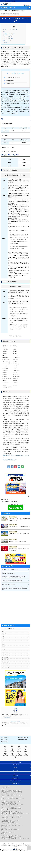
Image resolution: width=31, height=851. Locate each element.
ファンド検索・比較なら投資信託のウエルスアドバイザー (11, 811)
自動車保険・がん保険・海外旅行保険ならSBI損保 (10, 801)
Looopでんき (5, 368)
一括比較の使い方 (4, 737)
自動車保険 (5, 747)
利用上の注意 (5, 42)
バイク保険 (25, 747)
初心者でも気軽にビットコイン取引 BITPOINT (9, 793)
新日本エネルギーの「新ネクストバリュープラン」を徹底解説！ (19, 549)
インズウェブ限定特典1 (8, 36)
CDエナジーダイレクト (7, 363)
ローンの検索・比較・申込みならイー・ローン (9, 820)
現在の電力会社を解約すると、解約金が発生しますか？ (14, 588)
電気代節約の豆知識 (22, 739)
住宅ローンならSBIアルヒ (5, 813)
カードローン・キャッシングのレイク (8, 814)
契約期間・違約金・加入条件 (9, 33)
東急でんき (15, 378)
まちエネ (5, 384)
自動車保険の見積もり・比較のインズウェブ (9, 821)
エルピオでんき (16, 357)
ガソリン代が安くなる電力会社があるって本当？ (19, 526)
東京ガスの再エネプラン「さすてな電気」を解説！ (19, 534)
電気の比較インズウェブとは (15, 762)
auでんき (15, 361)
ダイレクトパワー (6, 359)
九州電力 (15, 353)
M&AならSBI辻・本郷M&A (5, 839)
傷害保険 (5, 750)
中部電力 (5, 351)
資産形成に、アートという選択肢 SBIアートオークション (11, 795)
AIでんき (5, 355)
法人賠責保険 (26, 754)
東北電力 (15, 349)
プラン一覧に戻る (15, 336)
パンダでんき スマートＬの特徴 (10, 29)
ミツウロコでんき (6, 361)
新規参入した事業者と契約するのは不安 (12, 580)
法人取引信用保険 (15, 758)
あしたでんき (5, 370)
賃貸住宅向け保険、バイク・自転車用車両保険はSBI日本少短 (12, 804)
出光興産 (5, 372)
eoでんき (5, 365)
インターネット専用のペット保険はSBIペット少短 (10, 807)
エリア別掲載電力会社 (7, 387)
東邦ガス (15, 380)
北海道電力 (5, 349)
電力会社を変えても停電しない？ (10, 569)
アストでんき (16, 355)
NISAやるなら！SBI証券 (5, 790)
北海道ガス (15, 382)
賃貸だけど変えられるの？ (8, 573)
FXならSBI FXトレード (5, 792)
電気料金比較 (19, 750)
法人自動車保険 (5, 754)
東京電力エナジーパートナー (7, 346)
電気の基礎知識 (4, 741)
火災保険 (19, 747)
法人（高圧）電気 (19, 754)
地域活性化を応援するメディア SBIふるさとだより (10, 823)
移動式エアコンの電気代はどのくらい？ (17, 541)
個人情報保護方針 (15, 778)
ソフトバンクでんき (7, 378)
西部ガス (5, 376)
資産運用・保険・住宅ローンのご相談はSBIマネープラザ (11, 812)
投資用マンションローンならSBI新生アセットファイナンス (11, 817)
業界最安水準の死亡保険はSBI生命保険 (8, 802)
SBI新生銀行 (3, 798)
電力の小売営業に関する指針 (10, 460)
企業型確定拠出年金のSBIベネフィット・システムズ (10, 837)
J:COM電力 (15, 365)
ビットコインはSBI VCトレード (16, 792)
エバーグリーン (16, 372)
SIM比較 (25, 750)
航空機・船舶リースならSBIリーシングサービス (20, 838)
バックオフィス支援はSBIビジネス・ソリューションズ (11, 836)
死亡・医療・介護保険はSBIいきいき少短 (8, 803)
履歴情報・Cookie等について (15, 780)
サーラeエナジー (16, 374)
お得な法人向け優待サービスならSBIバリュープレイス (11, 835)
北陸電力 (15, 351)
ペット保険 (12, 750)
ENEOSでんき (16, 363)
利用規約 (15, 767)
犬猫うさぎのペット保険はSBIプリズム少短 (9, 805)
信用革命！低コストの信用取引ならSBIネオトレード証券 (11, 791)
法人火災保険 (12, 754)
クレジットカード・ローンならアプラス (8, 822)
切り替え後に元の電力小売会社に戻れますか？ (13, 576)
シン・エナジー (16, 376)
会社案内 (15, 772)
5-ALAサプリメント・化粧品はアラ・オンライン (9, 829)
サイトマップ (15, 770)
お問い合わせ (15, 775)
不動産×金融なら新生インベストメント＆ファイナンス (11, 816)
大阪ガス (5, 374)
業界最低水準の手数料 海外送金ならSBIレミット (15, 798)
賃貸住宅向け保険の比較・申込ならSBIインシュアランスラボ (12, 825)
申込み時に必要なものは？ (8, 584)
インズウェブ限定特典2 (8, 38)
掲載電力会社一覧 (5, 667)
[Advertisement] (15, 608)
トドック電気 (5, 382)
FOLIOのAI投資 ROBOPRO (15, 790)
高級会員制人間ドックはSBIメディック (8, 828)
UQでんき (15, 368)
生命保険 (12, 747)
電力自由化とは (4, 739)
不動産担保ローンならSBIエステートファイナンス (20, 813)
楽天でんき (15, 384)
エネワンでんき (6, 357)
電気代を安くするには (23, 737)
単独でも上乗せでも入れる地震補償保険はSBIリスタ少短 (11, 808)
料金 (4, 31)
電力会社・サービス (7, 40)
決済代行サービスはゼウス (5, 838)
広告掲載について (15, 783)
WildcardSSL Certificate (15, 721)
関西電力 (15, 345)
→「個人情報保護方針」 (6, 717)
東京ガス (5, 380)
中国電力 (5, 353)
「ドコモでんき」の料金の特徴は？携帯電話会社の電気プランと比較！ (19, 519)
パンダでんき (16, 359)
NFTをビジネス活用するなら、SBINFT (8, 832)
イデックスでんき (16, 370)
